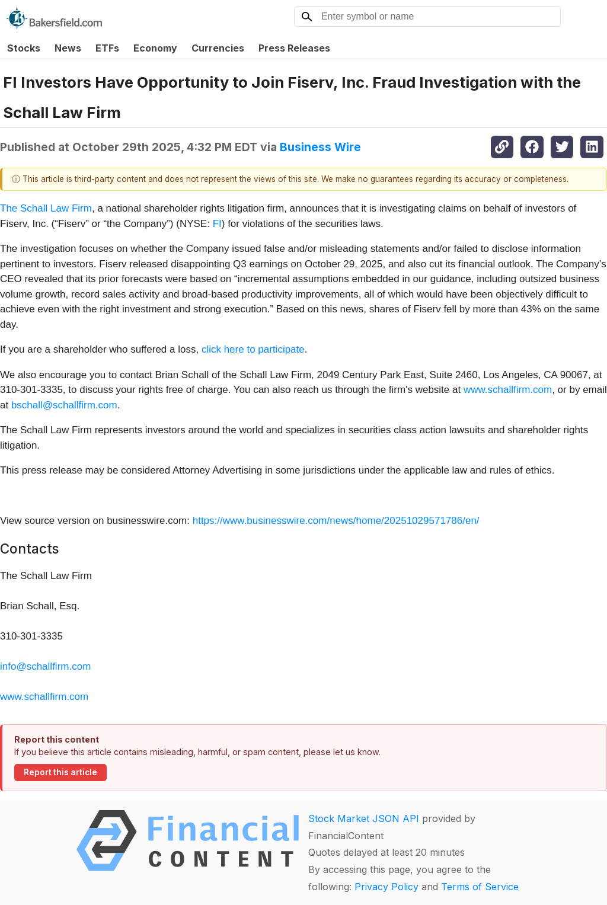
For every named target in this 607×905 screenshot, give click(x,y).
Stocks (23, 48)
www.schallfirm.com (508, 389)
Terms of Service (480, 887)
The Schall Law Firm (46, 208)
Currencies (217, 48)
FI (217, 223)
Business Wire (320, 147)
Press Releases (294, 48)
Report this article (60, 772)
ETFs (107, 48)
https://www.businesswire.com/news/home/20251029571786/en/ (336, 520)
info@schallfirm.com (45, 666)
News (68, 48)
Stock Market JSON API (363, 818)
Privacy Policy (386, 887)
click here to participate (253, 349)
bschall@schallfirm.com (64, 405)
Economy (155, 48)
